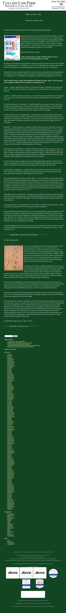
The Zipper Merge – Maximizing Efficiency (16, 341)
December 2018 (10, 412)
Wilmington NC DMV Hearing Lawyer (26, 563)
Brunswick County (34, 556)
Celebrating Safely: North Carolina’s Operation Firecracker (19, 342)
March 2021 (9, 392)
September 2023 (10, 365)
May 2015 (9, 447)
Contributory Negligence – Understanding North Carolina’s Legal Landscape (23, 345)
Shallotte (14, 560)
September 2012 (10, 477)
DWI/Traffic (9, 518)
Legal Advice (13, 326)
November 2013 (10, 462)
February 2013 (10, 470)
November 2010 (10, 504)
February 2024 (10, 359)
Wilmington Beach (49, 560)
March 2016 (9, 435)
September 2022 (10, 380)
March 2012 (9, 483)
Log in (8, 540)
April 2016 (9, 434)
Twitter (36, 566)
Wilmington (42, 560)
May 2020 (9, 403)
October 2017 (10, 422)
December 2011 (10, 487)
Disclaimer (20, 600)
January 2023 (10, 376)
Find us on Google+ (22, 606)
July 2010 (9, 509)
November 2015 (10, 440)
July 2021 (9, 391)
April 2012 (9, 482)
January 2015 (10, 449)
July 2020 (9, 400)
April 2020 (9, 404)
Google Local (29, 606)
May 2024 (9, 356)
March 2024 (9, 358)
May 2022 (9, 382)
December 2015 (10, 439)
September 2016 (10, 429)
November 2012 (10, 474)
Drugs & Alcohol (24, 234)
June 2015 (9, 445)
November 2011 (10, 488)
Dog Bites (9, 516)
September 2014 (10, 452)
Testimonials (15, 563)
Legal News (20, 326)
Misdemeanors (34, 234)
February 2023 (10, 374)
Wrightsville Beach (57, 560)
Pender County (41, 556)
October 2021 (10, 389)
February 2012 (10, 484)
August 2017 (10, 423)
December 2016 (10, 426)
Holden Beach (39, 558)
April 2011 (9, 497)
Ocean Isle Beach (8, 560)
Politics (8, 533)
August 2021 (10, 390)
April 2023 (9, 372)
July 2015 (9, 444)
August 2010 (10, 508)
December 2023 (10, 361)
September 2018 (10, 416)
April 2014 (9, 456)
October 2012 (10, 475)
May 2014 (9, 455)
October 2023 (10, 364)
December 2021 (10, 387)
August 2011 (10, 492)
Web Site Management (37, 606)
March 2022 (9, 385)
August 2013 (10, 465)
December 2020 (10, 396)
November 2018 (10, 413)
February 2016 (10, 436)
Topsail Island (37, 560)
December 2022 (10, 377)
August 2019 (10, 411)
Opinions (9, 530)
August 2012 (10, 478)
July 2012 (9, 479)
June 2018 (9, 417)
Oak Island (53, 558)
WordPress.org (10, 544)
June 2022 (9, 381)
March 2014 (9, 457)
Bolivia (12, 558)
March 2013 (9, 469)
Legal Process (10, 526)
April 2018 (9, 420)
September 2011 (10, 491)
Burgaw (15, 558)
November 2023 (10, 363)
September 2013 (10, 464)
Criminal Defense (14, 234)
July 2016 (9, 431)
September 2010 (10, 506)
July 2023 (9, 368)
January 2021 (10, 395)
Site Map (25, 600)
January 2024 (10, 360)
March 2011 (9, 498)
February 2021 (10, 394)
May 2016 (9, 433)
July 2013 (9, 466)
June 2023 (9, 369)
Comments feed (10, 542)
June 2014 (9, 453)
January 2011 (10, 501)
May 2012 (9, 480)
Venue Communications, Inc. (48, 606)
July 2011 (9, 493)
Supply (22, 560)
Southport (18, 560)
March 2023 (9, 373)
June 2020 (9, 402)
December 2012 (10, 473)
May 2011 (9, 496)
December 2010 (10, 502)
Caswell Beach (28, 558)
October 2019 (10, 409)
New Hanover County (26, 556)
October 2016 (10, 427)
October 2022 (10, 378)
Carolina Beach (21, 558)
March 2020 (9, 405)
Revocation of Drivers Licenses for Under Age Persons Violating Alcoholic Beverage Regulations (27, 30)
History (8, 521)
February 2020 (10, 407)
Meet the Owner (15, 606)
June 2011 (9, 495)
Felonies (9, 520)
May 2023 (9, 370)
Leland (49, 558)
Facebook (30, 566)
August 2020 (10, 399)
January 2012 (10, 486)
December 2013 (10, 461)
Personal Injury (10, 531)
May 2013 (9, 467)
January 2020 (10, 408)
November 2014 (10, 451)
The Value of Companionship (11, 240)
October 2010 (10, 505)
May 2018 (9, 418)
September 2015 (10, 443)
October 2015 (10, 442)
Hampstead (33, 558)
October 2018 (10, 414)
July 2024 (9, 354)
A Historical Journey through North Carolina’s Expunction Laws (20, 346)
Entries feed (9, 541)
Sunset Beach (31, 560)
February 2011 (10, 500)
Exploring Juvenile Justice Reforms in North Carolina (18, 344)
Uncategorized (10, 534)
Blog (33, 566)
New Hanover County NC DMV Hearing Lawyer (43, 563)
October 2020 (10, 398)
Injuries (8, 522)
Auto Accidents (10, 513)
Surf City (26, 560)
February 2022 (10, 386)
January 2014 (10, 460)
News (26, 326)
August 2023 (10, 367)
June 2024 (9, 355)
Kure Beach (44, 558)
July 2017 (9, 425)
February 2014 (10, 458)
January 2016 (10, 438)
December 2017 (10, 421)
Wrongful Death (10, 535)
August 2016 (10, 430)
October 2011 (10, 489)
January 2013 (10, 471)
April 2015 (9, 448)
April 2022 (9, 383)
